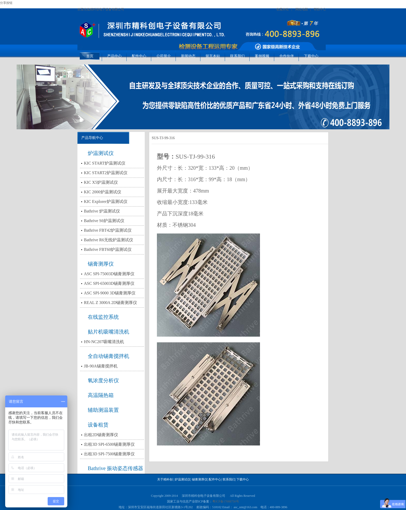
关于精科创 (165, 479)
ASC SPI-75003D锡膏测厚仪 (109, 274)
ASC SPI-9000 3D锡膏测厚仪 (109, 293)
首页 (89, 56)
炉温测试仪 (101, 153)
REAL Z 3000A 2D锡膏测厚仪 (110, 302)
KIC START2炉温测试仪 (105, 173)
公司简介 (163, 56)
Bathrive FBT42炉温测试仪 (108, 230)
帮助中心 (320, 9)
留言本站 (213, 56)
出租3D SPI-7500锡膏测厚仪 (109, 454)
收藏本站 (282, 9)
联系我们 (237, 56)
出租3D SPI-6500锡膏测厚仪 (109, 444)
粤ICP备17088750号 (225, 501)
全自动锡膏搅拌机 (108, 356)
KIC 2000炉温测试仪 (102, 192)
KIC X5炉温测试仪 (101, 182)
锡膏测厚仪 (101, 264)
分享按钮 (6, 3)
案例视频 (262, 56)
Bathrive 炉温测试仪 (102, 211)
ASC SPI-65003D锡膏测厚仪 (109, 283)
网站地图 (301, 9)
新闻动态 (188, 56)
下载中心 (311, 56)
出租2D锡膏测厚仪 (101, 435)
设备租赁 (98, 425)
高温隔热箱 (101, 395)
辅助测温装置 (103, 410)
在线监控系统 (103, 317)
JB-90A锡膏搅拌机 (101, 366)
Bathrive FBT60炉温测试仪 (108, 249)
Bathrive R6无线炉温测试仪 (108, 240)
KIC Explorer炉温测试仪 (105, 201)
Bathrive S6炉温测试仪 (104, 220)
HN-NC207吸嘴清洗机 (104, 341)
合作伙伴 (286, 56)
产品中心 (114, 56)
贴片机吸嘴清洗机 (108, 332)
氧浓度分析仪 (103, 380)
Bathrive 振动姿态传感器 (115, 468)
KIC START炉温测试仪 (104, 163)
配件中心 (139, 56)
